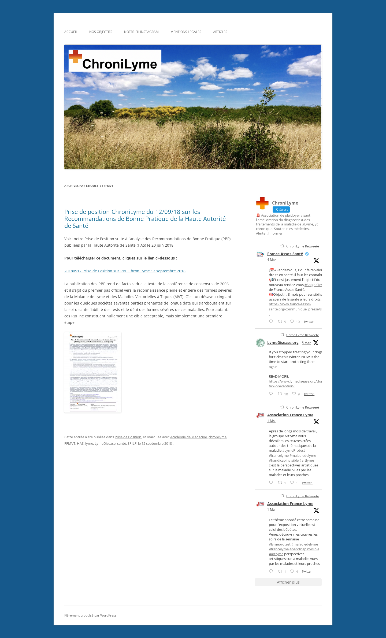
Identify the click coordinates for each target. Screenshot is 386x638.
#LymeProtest (293, 450)
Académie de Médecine (188, 437)
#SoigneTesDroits (318, 284)
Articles (220, 31)
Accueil (70, 31)
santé (121, 443)
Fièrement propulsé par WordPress (90, 615)
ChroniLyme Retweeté (302, 246)
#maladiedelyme (303, 455)
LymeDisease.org (283, 342)
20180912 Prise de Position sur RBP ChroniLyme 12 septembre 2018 (124, 270)
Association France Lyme (290, 414)
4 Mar (271, 259)
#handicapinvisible (284, 460)
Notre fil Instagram (141, 31)
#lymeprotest (280, 544)
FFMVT (69, 443)
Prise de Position (128, 437)
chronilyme (218, 437)
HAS (80, 443)
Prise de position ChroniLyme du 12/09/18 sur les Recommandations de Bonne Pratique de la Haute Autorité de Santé (145, 218)
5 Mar (306, 342)
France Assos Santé (285, 253)
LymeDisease (105, 443)
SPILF (132, 443)
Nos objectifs (100, 31)
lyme (89, 443)
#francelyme (279, 455)
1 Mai (271, 420)
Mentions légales (185, 31)
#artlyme (306, 460)
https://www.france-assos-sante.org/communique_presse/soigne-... (301, 309)
